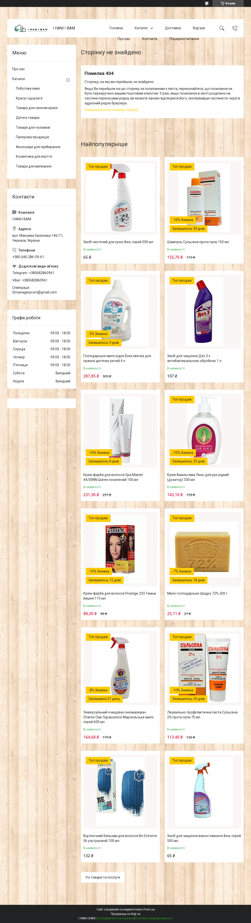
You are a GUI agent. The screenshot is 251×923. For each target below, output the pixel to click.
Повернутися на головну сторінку (111, 110)
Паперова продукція (32, 137)
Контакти (149, 39)
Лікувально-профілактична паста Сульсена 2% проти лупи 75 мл (202, 714)
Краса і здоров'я (29, 98)
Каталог (141, 28)
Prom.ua (149, 909)
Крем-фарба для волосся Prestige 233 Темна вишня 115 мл (119, 595)
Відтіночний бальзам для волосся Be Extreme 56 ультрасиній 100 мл (120, 838)
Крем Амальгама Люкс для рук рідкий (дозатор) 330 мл (198, 477)
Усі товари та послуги (102, 877)
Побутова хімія (28, 88)
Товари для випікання (33, 166)
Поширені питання (184, 39)
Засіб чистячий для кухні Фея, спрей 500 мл (118, 242)
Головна (116, 28)
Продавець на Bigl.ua (125, 914)
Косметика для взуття (34, 156)
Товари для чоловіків (33, 127)
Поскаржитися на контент (115, 918)
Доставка (173, 28)
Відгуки (199, 28)
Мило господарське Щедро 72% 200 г (197, 593)
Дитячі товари (27, 118)
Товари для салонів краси (37, 108)
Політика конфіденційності (154, 918)
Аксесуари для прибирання (38, 147)
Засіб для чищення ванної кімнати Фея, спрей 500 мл (204, 838)
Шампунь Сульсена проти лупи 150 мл (198, 242)
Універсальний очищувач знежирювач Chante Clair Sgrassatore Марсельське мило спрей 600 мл (118, 717)
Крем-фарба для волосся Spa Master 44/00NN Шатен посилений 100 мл (113, 477)
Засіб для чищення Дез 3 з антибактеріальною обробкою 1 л (194, 358)
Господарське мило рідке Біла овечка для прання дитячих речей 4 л (117, 358)
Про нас (124, 39)
